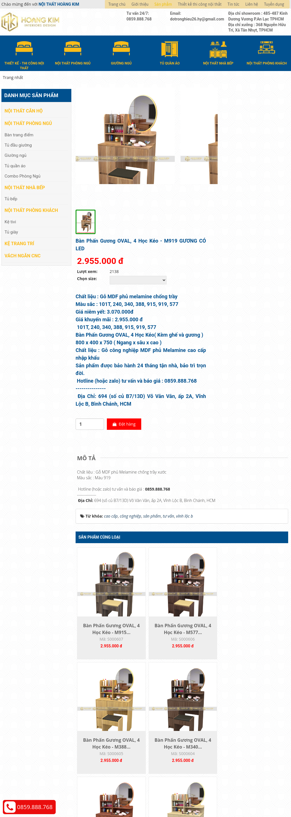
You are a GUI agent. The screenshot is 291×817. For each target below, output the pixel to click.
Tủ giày (11, 231)
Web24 (243, 797)
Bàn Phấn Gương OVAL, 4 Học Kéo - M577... (155, 542)
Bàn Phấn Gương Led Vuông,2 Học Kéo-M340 (261, 668)
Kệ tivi (10, 220)
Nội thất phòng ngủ (28, 122)
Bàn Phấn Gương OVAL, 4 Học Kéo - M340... (261, 542)
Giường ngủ (15, 154)
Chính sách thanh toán (245, 728)
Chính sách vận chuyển (245, 737)
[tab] (88, 357)
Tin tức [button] (234, 4)
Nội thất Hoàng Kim (198, 797)
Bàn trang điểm (19, 133)
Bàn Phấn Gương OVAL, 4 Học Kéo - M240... (155, 668)
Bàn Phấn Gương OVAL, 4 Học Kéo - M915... (102, 542)
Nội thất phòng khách (31, 209)
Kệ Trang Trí (19, 242)
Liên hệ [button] (251, 4)
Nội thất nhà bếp (25, 186)
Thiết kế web (227, 797)
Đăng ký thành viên (169, 754)
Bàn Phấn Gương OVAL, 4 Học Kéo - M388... (208, 542)
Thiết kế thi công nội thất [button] (200, 4)
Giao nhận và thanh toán (174, 737)
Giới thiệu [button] (140, 4)
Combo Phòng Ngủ (22, 175)
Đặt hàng (231, 323)
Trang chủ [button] (116, 4)
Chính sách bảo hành (243, 754)
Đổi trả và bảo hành (169, 745)
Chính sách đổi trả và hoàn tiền (252, 745)
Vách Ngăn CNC (23, 254)
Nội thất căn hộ (24, 109)
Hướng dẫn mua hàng (171, 728)
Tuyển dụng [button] (274, 4)
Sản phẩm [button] (163, 4)
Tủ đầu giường (18, 144)
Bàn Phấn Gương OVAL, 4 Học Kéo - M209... (102, 668)
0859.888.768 (35, 807)
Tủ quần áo (15, 164)
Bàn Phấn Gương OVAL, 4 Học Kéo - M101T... (208, 668)
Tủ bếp (11, 197)
